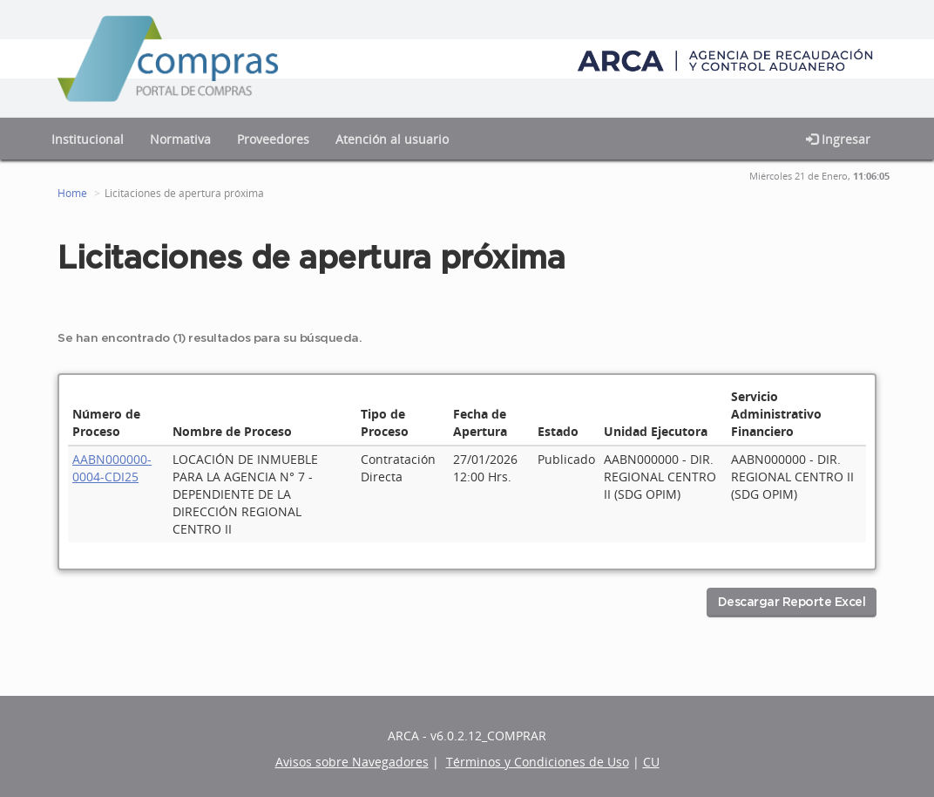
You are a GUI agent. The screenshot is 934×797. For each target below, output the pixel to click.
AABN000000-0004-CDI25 (112, 468)
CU (651, 761)
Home (72, 193)
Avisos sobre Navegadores (352, 761)
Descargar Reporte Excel (792, 602)
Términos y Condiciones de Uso (537, 761)
